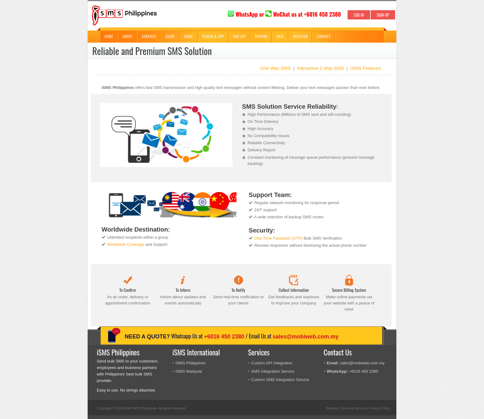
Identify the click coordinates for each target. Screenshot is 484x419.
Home (109, 36)
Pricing (261, 36)
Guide (170, 36)
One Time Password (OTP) (278, 238)
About (128, 36)
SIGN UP (383, 15)
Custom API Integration (272, 363)
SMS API (239, 36)
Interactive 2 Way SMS (320, 68)
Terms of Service (353, 408)
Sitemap (332, 408)
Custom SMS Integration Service (280, 379)
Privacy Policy (379, 408)
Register (300, 36)
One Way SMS (275, 68)
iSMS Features (365, 68)
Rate (280, 36)
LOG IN (359, 15)
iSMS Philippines (191, 363)
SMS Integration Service (272, 371)
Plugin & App (213, 36)
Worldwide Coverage (125, 244)
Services (149, 36)
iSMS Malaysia (189, 371)
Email (188, 36)
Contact (324, 36)
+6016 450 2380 (224, 336)
